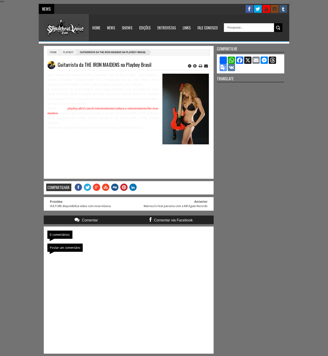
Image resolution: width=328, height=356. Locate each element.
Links (187, 28)
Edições (145, 28)
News (111, 28)
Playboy (68, 52)
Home (96, 28)
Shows (127, 28)
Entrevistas (166, 28)
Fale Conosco (207, 28)
